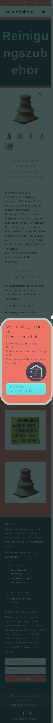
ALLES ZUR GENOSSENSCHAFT (22, 389)
